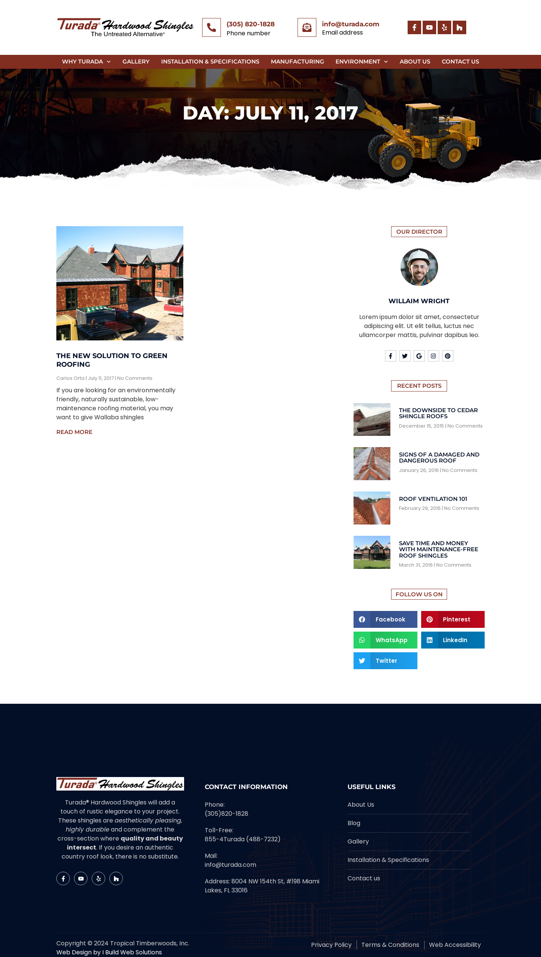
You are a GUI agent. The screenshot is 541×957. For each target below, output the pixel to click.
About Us (415, 61)
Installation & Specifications (210, 61)
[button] (385, 619)
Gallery (136, 61)
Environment (361, 62)
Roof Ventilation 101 (433, 498)
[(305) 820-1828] (211, 27)
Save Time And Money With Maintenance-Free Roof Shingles (438, 549)
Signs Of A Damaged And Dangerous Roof (439, 457)
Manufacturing (297, 61)
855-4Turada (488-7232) (243, 839)
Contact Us (460, 61)
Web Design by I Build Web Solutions (109, 952)
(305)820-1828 (226, 813)
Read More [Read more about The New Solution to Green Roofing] (74, 431)
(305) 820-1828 (251, 24)
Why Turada (86, 62)
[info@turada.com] (307, 27)
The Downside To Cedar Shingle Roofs (438, 413)
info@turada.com (350, 24)
